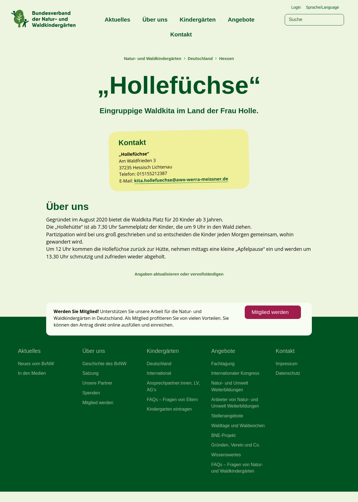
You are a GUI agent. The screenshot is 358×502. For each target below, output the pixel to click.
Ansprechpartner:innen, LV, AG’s (174, 395)
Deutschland (201, 58)
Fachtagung (223, 371)
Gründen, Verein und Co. (236, 454)
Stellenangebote (227, 424)
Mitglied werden (269, 319)
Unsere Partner (97, 391)
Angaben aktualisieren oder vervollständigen (179, 279)
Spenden (91, 401)
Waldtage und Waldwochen (238, 434)
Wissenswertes (226, 464)
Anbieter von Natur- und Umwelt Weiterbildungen (235, 411)
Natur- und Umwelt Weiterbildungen (230, 395)
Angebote (241, 19)
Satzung (90, 381)
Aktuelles (117, 19)
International (159, 381)
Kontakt (181, 34)
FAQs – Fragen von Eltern (173, 407)
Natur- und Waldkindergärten (152, 58)
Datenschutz (288, 381)
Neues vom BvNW (36, 371)
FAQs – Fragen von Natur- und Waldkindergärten (237, 478)
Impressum (287, 371)
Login (296, 7)
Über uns (155, 19)
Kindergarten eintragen (170, 417)
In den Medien (32, 381)
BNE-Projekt (223, 444)
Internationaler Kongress (235, 381)
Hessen (227, 58)
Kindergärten (198, 19)
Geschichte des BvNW (105, 371)
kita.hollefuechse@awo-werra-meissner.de (183, 183)
